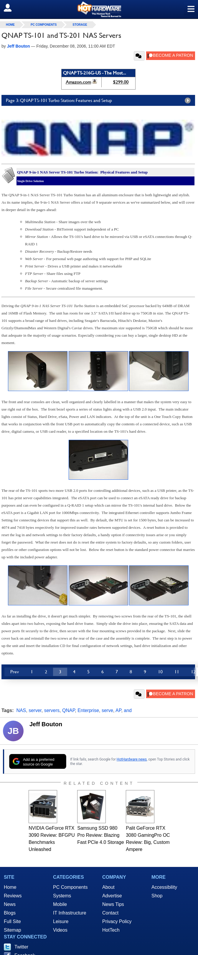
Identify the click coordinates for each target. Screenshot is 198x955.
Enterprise (88, 710)
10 (160, 672)
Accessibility (164, 887)
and (128, 710)
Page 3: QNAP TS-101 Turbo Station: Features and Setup (100, 100)
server (35, 710)
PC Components (44, 24)
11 (176, 672)
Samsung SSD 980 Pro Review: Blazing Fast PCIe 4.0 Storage (100, 835)
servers (52, 710)
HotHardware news (132, 759)
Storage (79, 24)
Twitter (21, 946)
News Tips (113, 904)
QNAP (68, 710)
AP (118, 710)
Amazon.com (78, 82)
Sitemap (12, 930)
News (10, 904)
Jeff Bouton (45, 724)
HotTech (111, 930)
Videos (60, 930)
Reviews (13, 895)
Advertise (112, 895)
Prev (14, 672)
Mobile (60, 904)
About (108, 887)
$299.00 (120, 82)
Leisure (60, 921)
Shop (156, 895)
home (10, 24)
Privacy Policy (117, 921)
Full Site (12, 921)
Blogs (10, 912)
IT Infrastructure (69, 912)
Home (10, 887)
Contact (110, 912)
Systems (62, 895)
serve (107, 710)
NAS (21, 710)
